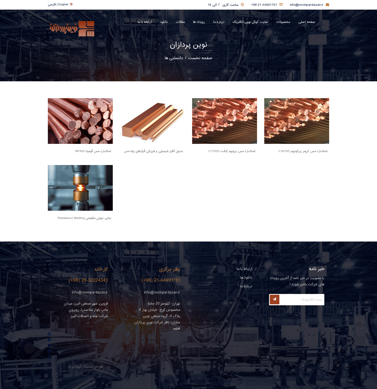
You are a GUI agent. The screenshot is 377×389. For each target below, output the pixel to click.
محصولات (283, 22)
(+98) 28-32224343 (88, 280)
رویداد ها (199, 22)
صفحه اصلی (306, 22)
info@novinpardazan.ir (306, 5)
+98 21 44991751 (264, 5)
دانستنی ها (174, 58)
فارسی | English (60, 4)
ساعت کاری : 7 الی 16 (223, 5)
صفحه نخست (200, 58)
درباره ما (218, 22)
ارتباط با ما (145, 22)
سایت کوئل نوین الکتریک (250, 22)
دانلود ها (246, 277)
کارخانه (101, 269)
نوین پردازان (188, 44)
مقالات (180, 22)
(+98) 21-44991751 (160, 280)
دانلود (164, 22)
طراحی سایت (93, 366)
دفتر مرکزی (169, 269)
